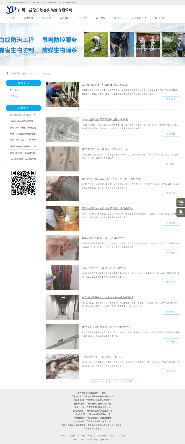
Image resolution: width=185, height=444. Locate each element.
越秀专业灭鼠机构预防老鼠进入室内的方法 (106, 338)
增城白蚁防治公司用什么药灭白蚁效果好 (105, 279)
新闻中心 (118, 18)
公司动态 (46, 73)
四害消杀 (64, 18)
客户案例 (100, 18)
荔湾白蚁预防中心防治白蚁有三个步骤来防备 (107, 220)
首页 (12, 18)
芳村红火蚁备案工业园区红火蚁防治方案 (105, 85)
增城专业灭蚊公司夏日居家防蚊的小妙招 (105, 131)
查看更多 (170, 100)
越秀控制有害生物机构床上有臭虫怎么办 (105, 160)
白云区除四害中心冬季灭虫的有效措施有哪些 (107, 309)
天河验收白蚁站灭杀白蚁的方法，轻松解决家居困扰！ (112, 190)
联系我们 (159, 18)
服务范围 (28, 18)
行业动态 (14, 90)
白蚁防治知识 (139, 18)
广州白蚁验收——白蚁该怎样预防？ (102, 368)
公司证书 (46, 18)
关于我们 (82, 18)
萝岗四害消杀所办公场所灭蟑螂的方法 (103, 249)
